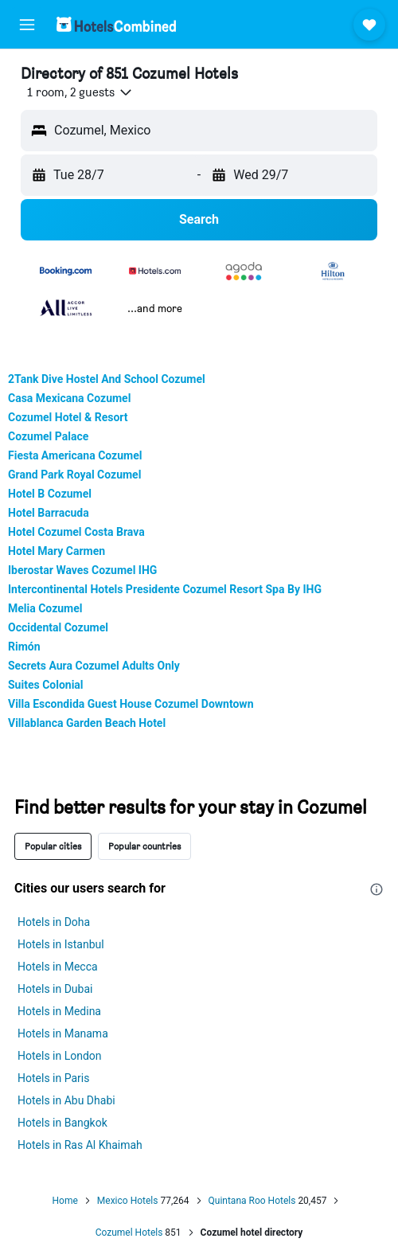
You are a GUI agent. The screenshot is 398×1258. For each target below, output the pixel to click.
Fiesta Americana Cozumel (75, 455)
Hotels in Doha (54, 922)
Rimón (24, 646)
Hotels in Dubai (55, 989)
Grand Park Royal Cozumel (74, 474)
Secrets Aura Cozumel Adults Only (94, 665)
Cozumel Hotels (129, 1232)
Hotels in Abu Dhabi (66, 1100)
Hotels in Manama (63, 1033)
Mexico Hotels (127, 1200)
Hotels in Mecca (58, 966)
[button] (27, 24)
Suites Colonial (46, 684)
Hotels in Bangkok (62, 1122)
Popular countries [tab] (144, 846)
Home (65, 1200)
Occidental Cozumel (58, 627)
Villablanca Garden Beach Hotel (87, 723)
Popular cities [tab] (53, 846)
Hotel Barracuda (48, 512)
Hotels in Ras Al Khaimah (80, 1145)
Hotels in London (60, 1055)
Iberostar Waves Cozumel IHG (82, 570)
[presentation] (376, 889)
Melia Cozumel (45, 608)
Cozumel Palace (48, 436)
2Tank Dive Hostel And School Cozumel (106, 379)
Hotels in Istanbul (61, 944)
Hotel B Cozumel (50, 493)
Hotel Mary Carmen (56, 551)
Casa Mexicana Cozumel (69, 398)
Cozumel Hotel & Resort (68, 417)
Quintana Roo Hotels (252, 1200)
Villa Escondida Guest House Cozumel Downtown (131, 703)
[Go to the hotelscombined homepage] (116, 24)
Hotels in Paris (53, 1078)
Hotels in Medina (59, 1011)
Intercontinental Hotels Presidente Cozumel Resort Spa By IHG (165, 589)
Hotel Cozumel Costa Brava (76, 531)
